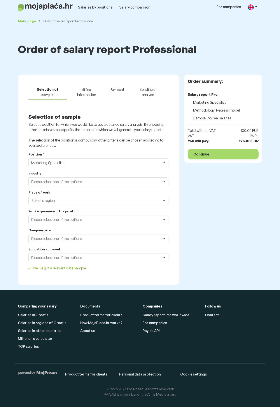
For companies (229, 7)
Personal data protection (140, 374)
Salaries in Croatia (33, 315)
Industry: (35, 173)
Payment (117, 89)
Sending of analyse (148, 92)
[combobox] (94, 181)
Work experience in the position (53, 211)
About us (87, 330)
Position (35, 154)
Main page (27, 21)
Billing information (86, 92)
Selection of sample (47, 92)
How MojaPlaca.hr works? (101, 323)
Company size (39, 230)
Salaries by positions (95, 7)
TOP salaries (28, 346)
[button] (252, 7)
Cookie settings (193, 374)
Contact (212, 315)
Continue (201, 154)
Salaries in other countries (39, 330)
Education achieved (44, 249)
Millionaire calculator (35, 338)
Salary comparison (134, 7)
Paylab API (151, 330)
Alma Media (156, 394)
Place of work (39, 192)
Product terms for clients (101, 315)
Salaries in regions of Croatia (42, 323)
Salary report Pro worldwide (166, 315)
